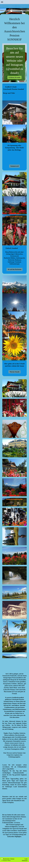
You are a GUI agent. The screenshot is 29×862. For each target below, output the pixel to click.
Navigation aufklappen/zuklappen (14, 2)
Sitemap (12, 858)
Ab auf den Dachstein (14, 269)
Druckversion (6, 858)
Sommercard (14, 166)
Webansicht (24, 860)
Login (26, 858)
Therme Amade (14, 372)
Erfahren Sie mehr (14, 77)
